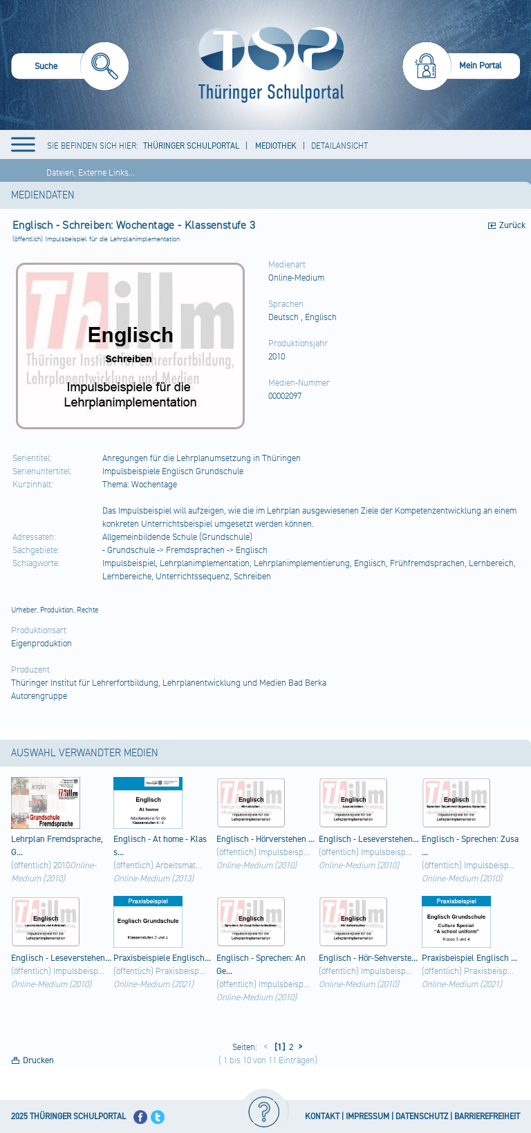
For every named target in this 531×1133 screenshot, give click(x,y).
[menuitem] (70, 68)
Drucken (38, 1060)
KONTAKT (322, 1117)
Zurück (512, 225)
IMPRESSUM (367, 1117)
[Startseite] (268, 65)
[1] (278, 1047)
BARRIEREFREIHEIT (487, 1117)
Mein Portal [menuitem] (480, 65)
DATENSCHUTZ (421, 1117)
